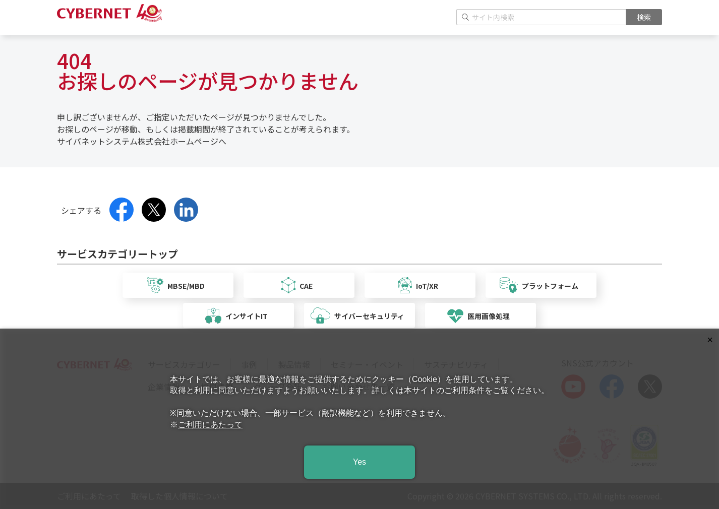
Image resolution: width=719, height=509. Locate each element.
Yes (359, 462)
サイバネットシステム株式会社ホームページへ (141, 141)
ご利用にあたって (210, 424)
